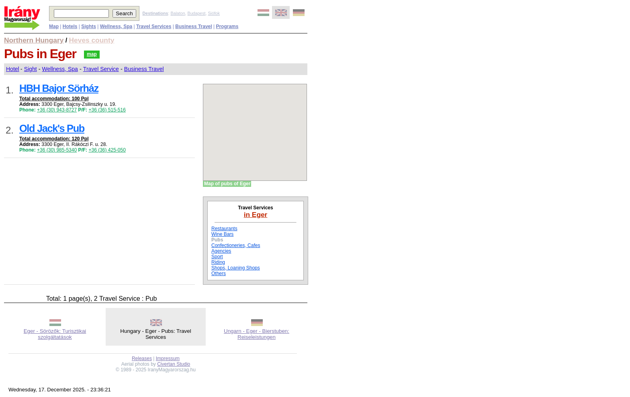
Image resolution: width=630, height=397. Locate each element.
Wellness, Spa (60, 69)
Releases (142, 358)
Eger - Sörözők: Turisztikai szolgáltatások (55, 334)
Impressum (168, 358)
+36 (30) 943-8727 (57, 110)
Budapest (197, 13)
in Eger (256, 215)
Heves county (92, 40)
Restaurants (224, 228)
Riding (218, 262)
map (92, 54)
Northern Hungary (33, 40)
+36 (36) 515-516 (106, 110)
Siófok (214, 13)
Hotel (12, 69)
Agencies (221, 251)
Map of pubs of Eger (227, 183)
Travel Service (101, 69)
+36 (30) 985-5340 (57, 150)
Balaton (177, 13)
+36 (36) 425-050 (106, 150)
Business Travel (144, 69)
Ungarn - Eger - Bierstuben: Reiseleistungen (256, 334)
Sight (30, 69)
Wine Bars (222, 234)
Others (218, 273)
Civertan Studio (173, 364)
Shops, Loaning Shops (235, 268)
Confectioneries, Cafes (235, 245)
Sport (217, 256)
